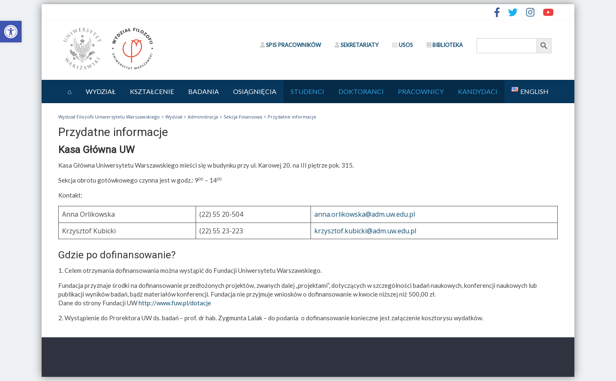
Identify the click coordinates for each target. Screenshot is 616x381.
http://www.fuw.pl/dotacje (175, 303)
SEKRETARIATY (356, 45)
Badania (203, 91)
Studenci (307, 91)
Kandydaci (477, 91)
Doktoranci (361, 91)
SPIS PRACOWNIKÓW (290, 45)
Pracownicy (421, 91)
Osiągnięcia (254, 91)
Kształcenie (152, 91)
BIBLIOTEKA (445, 45)
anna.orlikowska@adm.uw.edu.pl (364, 214)
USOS (402, 45)
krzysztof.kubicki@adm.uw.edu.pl (365, 230)
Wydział (101, 91)
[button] (11, 31)
